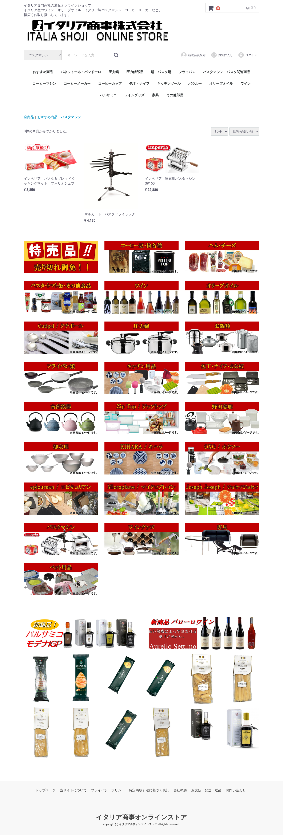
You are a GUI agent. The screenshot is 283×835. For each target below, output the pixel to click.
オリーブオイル (221, 84)
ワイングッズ (134, 95)
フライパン (187, 72)
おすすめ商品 (43, 72)
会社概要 (180, 790)
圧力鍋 (114, 72)
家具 (155, 95)
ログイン (247, 55)
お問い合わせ (236, 790)
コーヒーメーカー (77, 84)
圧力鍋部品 (134, 72)
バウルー (195, 84)
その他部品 (174, 95)
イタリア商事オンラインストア (141, 817)
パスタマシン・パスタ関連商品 (226, 72)
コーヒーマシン (44, 84)
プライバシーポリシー (108, 790)
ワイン (245, 84)
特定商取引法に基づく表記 (149, 790)
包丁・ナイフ (139, 84)
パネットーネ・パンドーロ (81, 72)
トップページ (45, 790)
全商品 (29, 117)
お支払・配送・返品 (206, 790)
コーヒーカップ (110, 84)
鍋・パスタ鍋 (161, 72)
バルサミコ (108, 95)
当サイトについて (73, 790)
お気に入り (222, 55)
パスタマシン (71, 117)
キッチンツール (169, 84)
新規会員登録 (193, 55)
